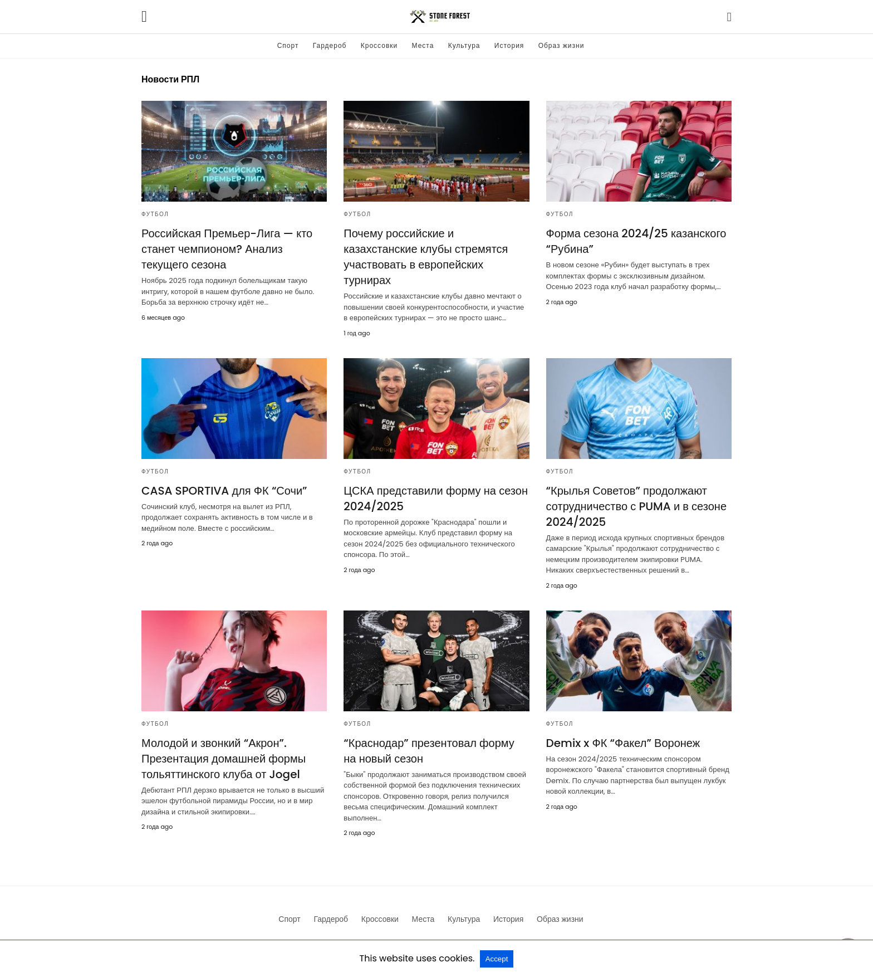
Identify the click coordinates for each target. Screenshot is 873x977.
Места (423, 45)
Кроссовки (379, 45)
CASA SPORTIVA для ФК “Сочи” (224, 491)
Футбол (155, 214)
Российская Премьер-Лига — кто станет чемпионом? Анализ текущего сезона (226, 249)
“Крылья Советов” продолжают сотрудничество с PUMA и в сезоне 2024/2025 (636, 506)
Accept (496, 959)
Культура (464, 45)
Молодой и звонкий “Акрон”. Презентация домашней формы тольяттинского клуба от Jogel (223, 758)
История (509, 45)
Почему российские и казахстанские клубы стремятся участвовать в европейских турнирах (426, 257)
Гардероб (330, 45)
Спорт (288, 45)
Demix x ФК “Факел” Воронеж (623, 743)
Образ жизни (561, 45)
